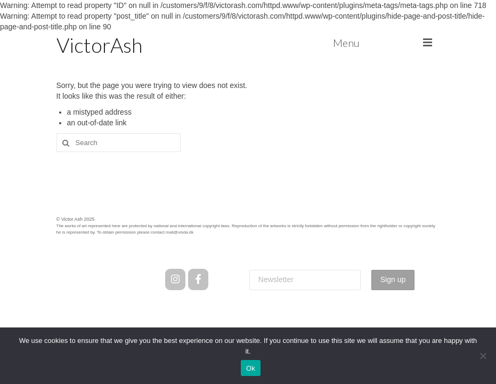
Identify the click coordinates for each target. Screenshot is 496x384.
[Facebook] (198, 279)
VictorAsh (99, 45)
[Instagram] (175, 279)
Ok (250, 368)
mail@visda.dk (179, 232)
